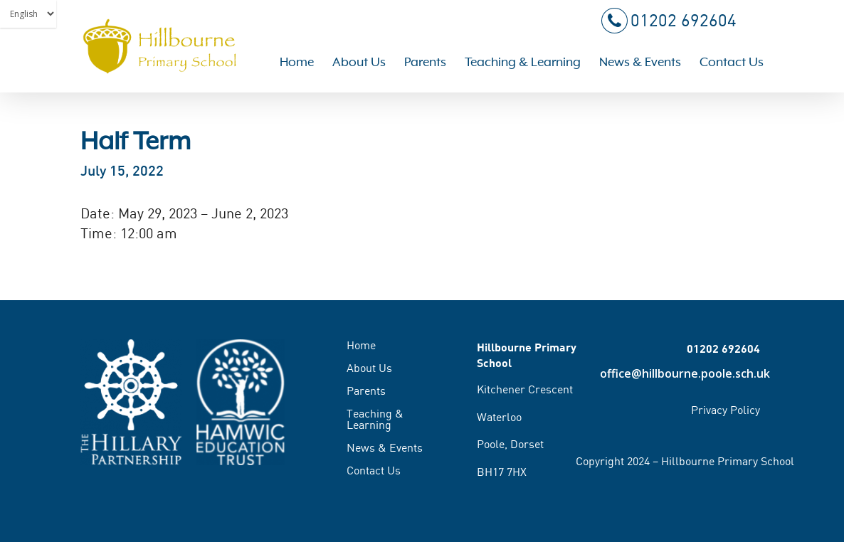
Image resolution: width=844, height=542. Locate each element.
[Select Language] (28, 14)
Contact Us (374, 470)
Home (361, 345)
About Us (369, 368)
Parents (366, 390)
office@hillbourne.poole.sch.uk (680, 373)
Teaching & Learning (375, 419)
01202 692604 (667, 21)
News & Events (385, 447)
